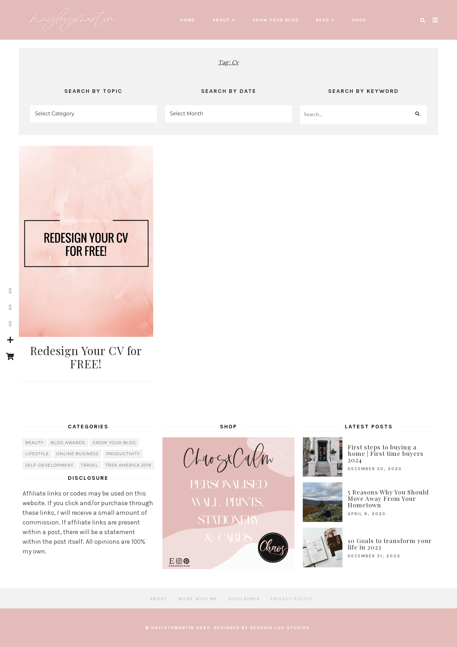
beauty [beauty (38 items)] (34, 442)
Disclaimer (244, 598)
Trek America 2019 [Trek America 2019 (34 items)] (128, 465)
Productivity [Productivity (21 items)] (123, 453)
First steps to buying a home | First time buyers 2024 (385, 453)
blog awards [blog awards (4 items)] (68, 442)
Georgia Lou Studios (280, 627)
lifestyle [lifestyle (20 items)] (37, 453)
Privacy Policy (292, 598)
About (221, 20)
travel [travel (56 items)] (89, 465)
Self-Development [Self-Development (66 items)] (49, 465)
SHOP (359, 20)
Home (187, 20)
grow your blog (275, 20)
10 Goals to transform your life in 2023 (390, 544)
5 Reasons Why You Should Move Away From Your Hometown (388, 498)
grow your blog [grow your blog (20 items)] (114, 442)
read (323, 20)
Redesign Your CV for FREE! (86, 357)
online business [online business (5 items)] (77, 453)
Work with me (198, 598)
